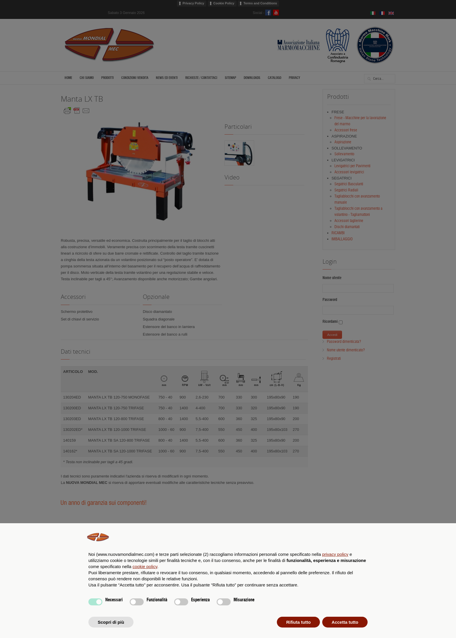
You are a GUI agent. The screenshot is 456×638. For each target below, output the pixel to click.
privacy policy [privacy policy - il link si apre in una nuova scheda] (335, 554)
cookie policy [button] (145, 566)
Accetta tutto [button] (345, 622)
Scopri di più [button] (111, 622)
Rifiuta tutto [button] (298, 622)
